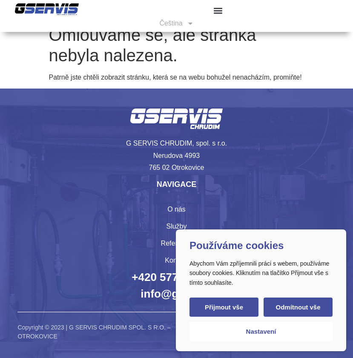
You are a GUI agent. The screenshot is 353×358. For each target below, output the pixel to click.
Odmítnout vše (298, 307)
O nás (176, 209)
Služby (176, 226)
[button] (218, 10)
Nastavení (261, 331)
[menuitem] (176, 23)
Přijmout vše (224, 307)
